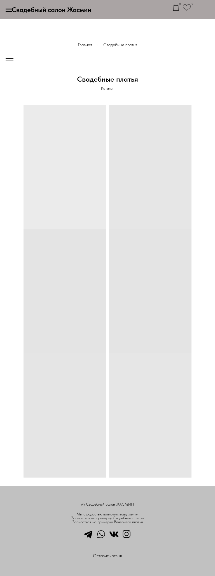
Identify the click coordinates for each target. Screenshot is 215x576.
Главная (85, 44)
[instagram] (127, 533)
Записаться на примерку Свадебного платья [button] (107, 518)
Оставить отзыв (107, 555)
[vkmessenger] (114, 533)
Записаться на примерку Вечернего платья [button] (107, 522)
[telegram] (88, 533)
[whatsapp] (101, 533)
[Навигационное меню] (9, 10)
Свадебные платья (120, 44)
